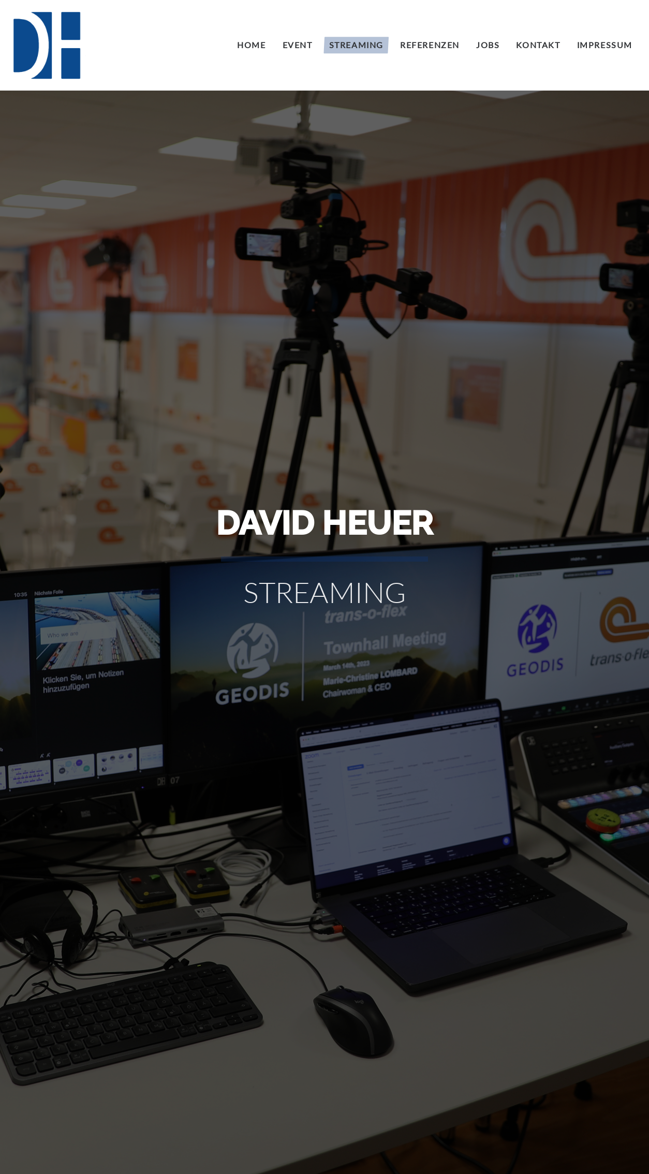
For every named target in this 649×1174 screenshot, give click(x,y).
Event (298, 45)
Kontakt (538, 45)
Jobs (487, 45)
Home (251, 45)
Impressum (604, 45)
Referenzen (430, 45)
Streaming (356, 45)
